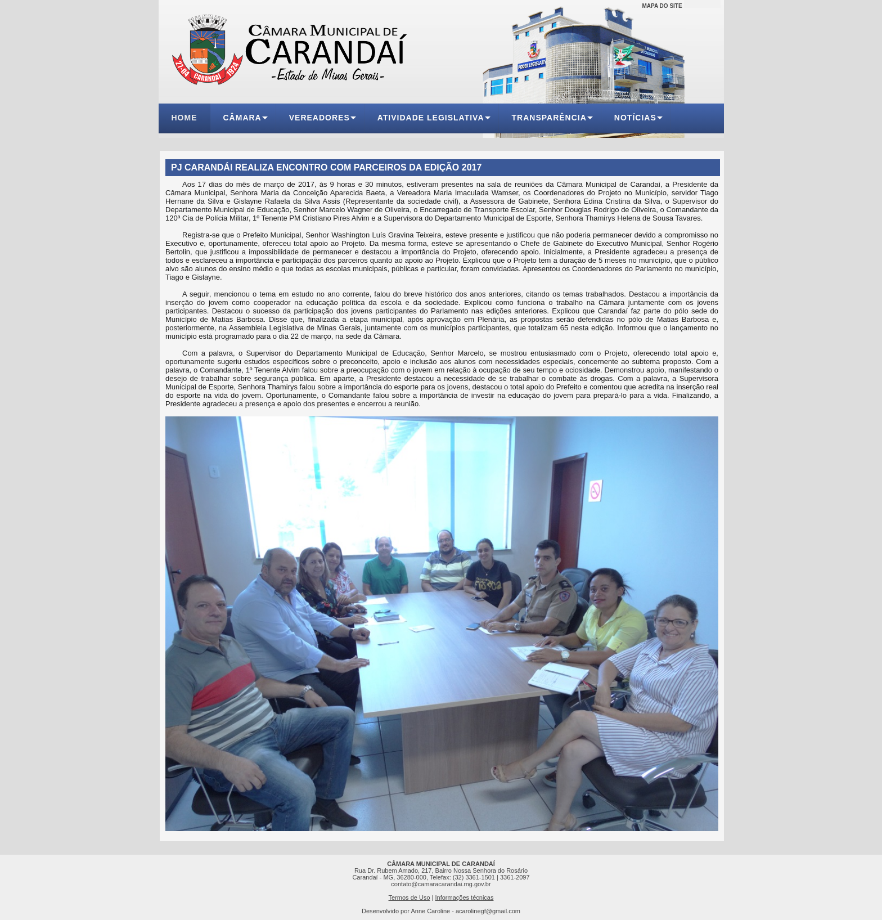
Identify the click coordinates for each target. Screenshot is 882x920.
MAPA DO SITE (662, 6)
